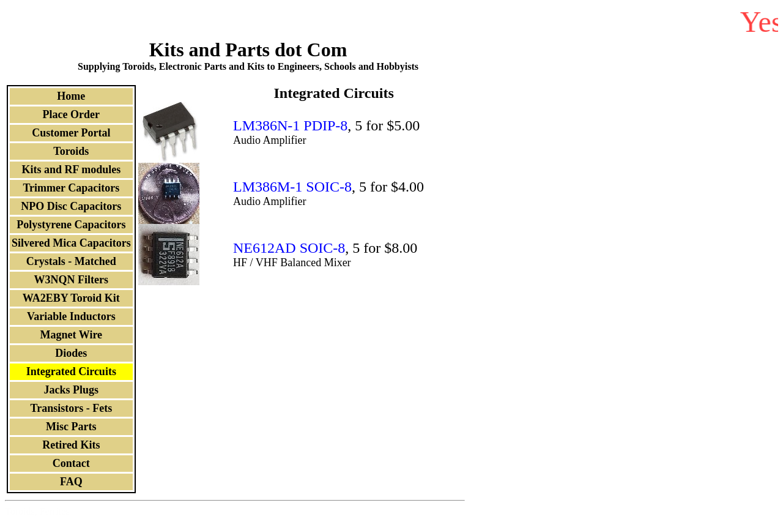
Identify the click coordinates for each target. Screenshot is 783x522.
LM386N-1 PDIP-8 (290, 125)
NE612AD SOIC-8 (289, 248)
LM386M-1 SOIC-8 (292, 187)
